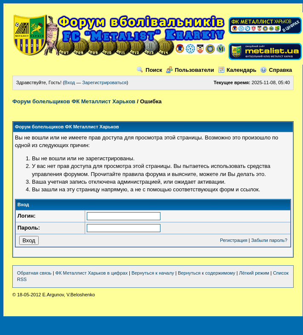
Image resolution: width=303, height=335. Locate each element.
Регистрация (233, 240)
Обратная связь (34, 272)
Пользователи (190, 70)
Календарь (237, 70)
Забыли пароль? (269, 240)
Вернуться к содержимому (206, 272)
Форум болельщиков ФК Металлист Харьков (73, 101)
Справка (276, 70)
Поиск (149, 70)
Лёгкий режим (254, 272)
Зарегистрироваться (104, 82)
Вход (69, 82)
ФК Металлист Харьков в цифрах (91, 272)
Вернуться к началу (152, 272)
